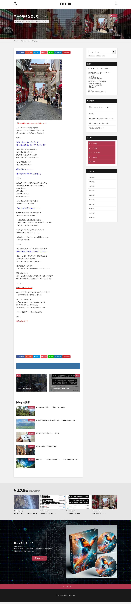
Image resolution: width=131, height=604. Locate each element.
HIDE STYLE (65, 4)
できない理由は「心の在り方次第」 (49, 446)
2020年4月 (92, 217)
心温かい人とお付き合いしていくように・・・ (100, 108)
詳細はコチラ (39, 560)
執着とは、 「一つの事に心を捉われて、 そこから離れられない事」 (57, 460)
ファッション (91, 55)
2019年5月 (92, 221)
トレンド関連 (94, 148)
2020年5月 (92, 212)
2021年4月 (92, 202)
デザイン (98, 55)
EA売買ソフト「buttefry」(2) (49, 513)
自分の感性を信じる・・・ (34, 41)
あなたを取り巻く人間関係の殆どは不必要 (101, 118)
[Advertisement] (48, 337)
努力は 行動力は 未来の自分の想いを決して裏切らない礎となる (57, 421)
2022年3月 (92, 183)
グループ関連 (94, 144)
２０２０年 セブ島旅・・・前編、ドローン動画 (53, 407)
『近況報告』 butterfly (74, 513)
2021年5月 (92, 198)
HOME (17, 41)
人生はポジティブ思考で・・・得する (50, 433)
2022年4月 (92, 179)
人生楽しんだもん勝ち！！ (96, 128)
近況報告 (39, 21)
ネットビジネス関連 (96, 153)
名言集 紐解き (94, 158)
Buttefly (91, 113)
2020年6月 (92, 207)
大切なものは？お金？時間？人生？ (99, 123)
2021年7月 (92, 188)
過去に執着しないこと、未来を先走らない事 (26, 514)
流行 (103, 55)
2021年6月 (92, 193)
